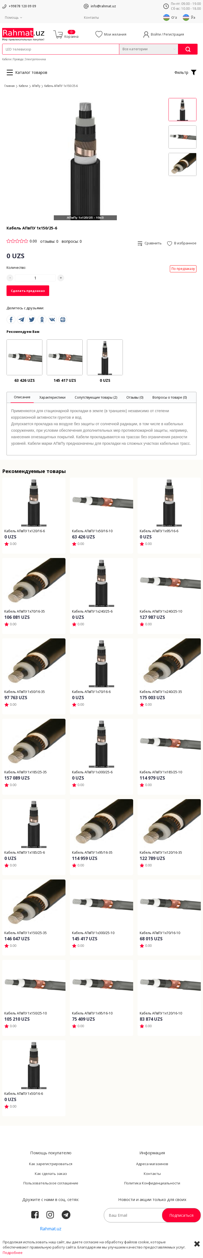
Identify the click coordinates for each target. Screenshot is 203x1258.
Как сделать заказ (51, 1173)
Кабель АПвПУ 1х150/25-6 (61, 86)
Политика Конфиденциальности (152, 1183)
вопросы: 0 (72, 241)
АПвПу (36, 86)
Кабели (6, 59)
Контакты (91, 17)
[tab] (22, 397)
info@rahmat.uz (103, 6)
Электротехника (35, 59)
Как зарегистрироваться (50, 1163)
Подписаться (181, 1215)
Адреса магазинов (152, 1163)
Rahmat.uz (50, 1229)
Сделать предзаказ (28, 291)
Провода (18, 59)
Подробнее (13, 1252)
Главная (9, 86)
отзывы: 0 (49, 241)
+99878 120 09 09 (22, 6)
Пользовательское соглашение (50, 1183)
